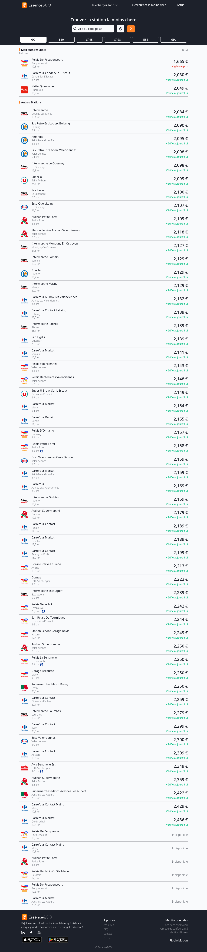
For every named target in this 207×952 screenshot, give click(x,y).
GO (33, 40)
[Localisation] (120, 28)
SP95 (89, 40)
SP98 (117, 40)
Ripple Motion (178, 940)
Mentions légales (179, 932)
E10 (61, 40)
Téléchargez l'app (105, 5)
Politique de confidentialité (173, 928)
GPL (173, 40)
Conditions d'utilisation (176, 925)
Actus (180, 5)
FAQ (106, 929)
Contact (108, 933)
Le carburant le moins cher (148, 5)
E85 (145, 40)
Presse (107, 938)
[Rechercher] (131, 28)
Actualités (109, 925)
